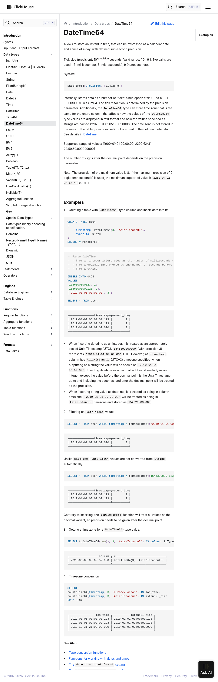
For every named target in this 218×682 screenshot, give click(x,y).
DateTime (12, 111)
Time (9, 104)
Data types (11, 54)
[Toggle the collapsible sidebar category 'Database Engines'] (51, 292)
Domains (12, 234)
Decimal (11, 73)
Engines (9, 286)
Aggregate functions (17, 321)
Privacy (166, 676)
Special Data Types (19, 218)
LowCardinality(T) (18, 186)
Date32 (11, 98)
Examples (206, 35)
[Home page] (65, 23)
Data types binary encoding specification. (25, 226)
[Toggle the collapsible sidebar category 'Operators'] (51, 275)
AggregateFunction (19, 199)
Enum (10, 130)
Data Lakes (11, 351)
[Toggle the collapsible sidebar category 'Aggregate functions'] (51, 321)
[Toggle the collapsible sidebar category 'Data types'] (51, 54)
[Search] (183, 7)
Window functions (16, 334)
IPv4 (9, 142)
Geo (9, 211)
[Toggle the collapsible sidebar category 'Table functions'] (51, 328)
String (10, 79)
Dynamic (12, 250)
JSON (10, 256)
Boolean (12, 161)
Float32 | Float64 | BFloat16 (25, 67)
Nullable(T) (14, 192)
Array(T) (12, 155)
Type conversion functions (87, 652)
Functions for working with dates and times (99, 658)
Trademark (150, 676)
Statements (11, 269)
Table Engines (13, 298)
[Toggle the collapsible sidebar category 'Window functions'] (51, 334)
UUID (10, 136)
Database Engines (16, 292)
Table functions (14, 328)
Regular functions (15, 315)
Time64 (11, 117)
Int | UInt (12, 60)
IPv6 (9, 148)
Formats (9, 344)
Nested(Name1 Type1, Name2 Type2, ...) (26, 242)
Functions (10, 309)
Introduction (12, 35)
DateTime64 (15, 123)
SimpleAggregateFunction (24, 205)
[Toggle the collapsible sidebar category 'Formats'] (51, 344)
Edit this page (162, 23)
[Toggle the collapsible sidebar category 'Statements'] (51, 269)
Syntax (8, 42)
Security (181, 676)
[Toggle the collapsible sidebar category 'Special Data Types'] (51, 218)
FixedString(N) (16, 86)
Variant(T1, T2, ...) (18, 180)
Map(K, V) (13, 173)
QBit (9, 263)
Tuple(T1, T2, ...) (17, 167)
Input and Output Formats (21, 48)
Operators (10, 275)
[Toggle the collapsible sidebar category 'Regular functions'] (51, 315)
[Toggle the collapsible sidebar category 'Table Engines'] (51, 298)
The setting (97, 664)
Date (9, 92)
